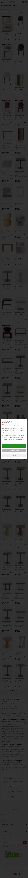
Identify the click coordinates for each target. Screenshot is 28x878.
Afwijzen (14, 455)
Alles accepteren (14, 446)
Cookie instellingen (14, 450)
